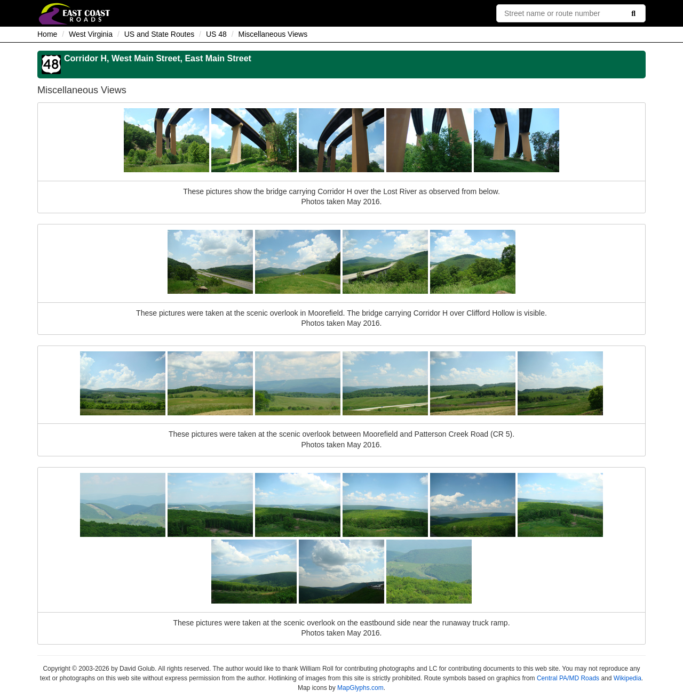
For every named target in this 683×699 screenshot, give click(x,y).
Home (47, 34)
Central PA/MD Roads (568, 678)
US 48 (216, 34)
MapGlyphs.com (360, 688)
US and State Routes (159, 34)
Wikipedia (627, 678)
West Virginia (91, 34)
